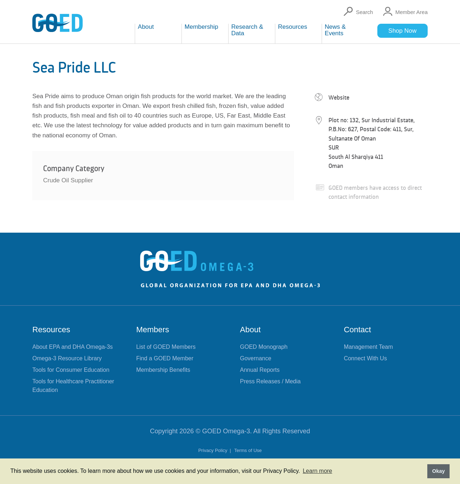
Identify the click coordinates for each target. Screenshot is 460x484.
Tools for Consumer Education (70, 370)
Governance (255, 358)
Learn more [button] (317, 471)
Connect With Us (365, 358)
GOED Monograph (264, 347)
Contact (357, 329)
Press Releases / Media (270, 381)
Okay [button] (438, 471)
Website (338, 97)
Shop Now (402, 30)
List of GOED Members (166, 347)
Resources (51, 329)
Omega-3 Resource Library (67, 358)
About (250, 329)
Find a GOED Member (164, 358)
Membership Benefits (163, 370)
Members (152, 329)
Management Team (368, 347)
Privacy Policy (213, 450)
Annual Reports (260, 370)
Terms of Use (248, 450)
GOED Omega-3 (226, 431)
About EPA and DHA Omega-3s (72, 347)
